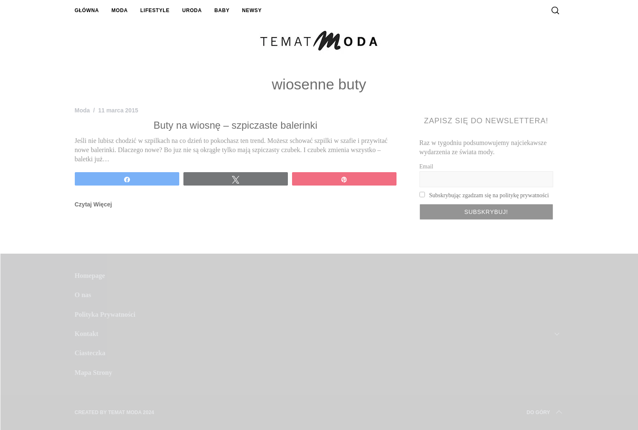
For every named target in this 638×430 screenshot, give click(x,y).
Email (426, 166)
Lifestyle (155, 10)
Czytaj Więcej (93, 204)
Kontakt (87, 333)
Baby (221, 10)
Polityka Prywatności (105, 314)
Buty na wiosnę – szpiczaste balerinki (236, 125)
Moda (120, 10)
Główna (87, 10)
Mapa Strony (93, 372)
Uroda (192, 10)
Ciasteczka (90, 352)
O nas (83, 294)
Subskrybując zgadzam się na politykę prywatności (489, 195)
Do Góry (544, 412)
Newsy (252, 10)
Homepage (90, 275)
